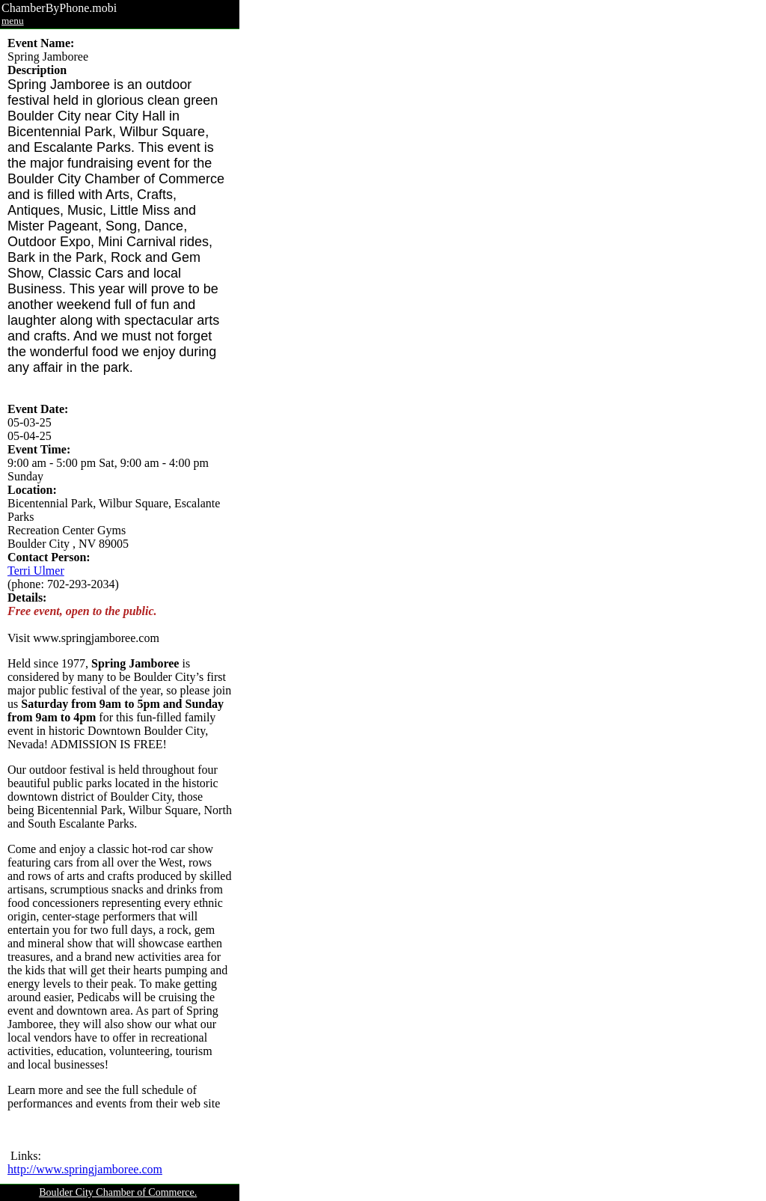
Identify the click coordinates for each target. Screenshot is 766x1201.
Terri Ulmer (35, 570)
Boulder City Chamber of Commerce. (118, 1192)
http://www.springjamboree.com (84, 1169)
